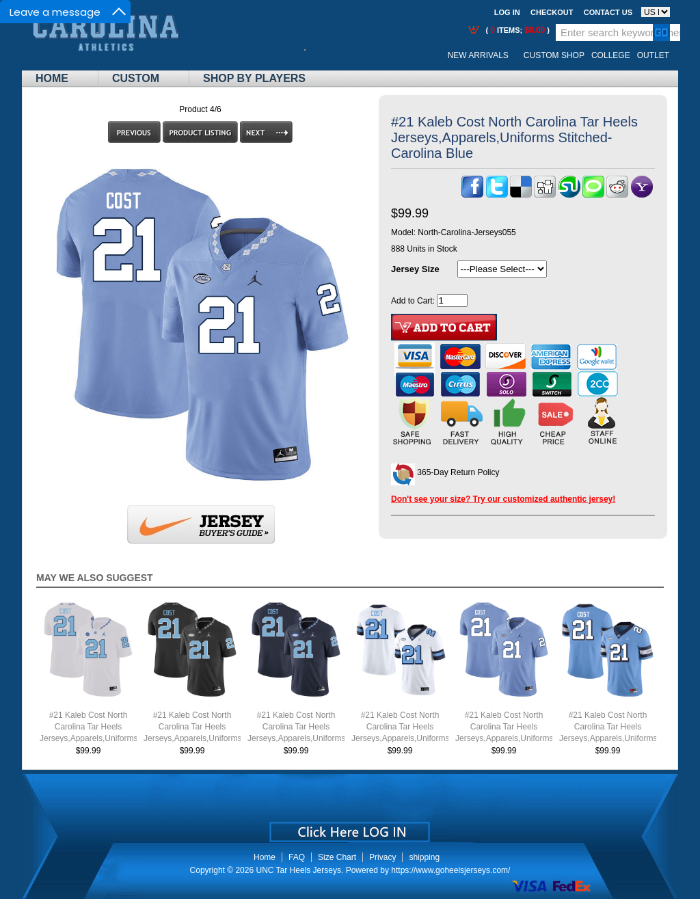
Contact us (608, 12)
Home (52, 78)
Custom (135, 78)
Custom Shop (554, 55)
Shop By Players (254, 78)
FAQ (296, 857)
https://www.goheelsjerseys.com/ (450, 870)
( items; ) (516, 30)
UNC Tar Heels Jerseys (298, 870)
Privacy (382, 857)
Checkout (551, 12)
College (610, 55)
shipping (424, 857)
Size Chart (337, 857)
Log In (507, 12)
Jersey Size (415, 269)
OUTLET (653, 55)
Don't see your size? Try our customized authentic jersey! (503, 499)
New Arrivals (478, 55)
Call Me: (315, 55)
